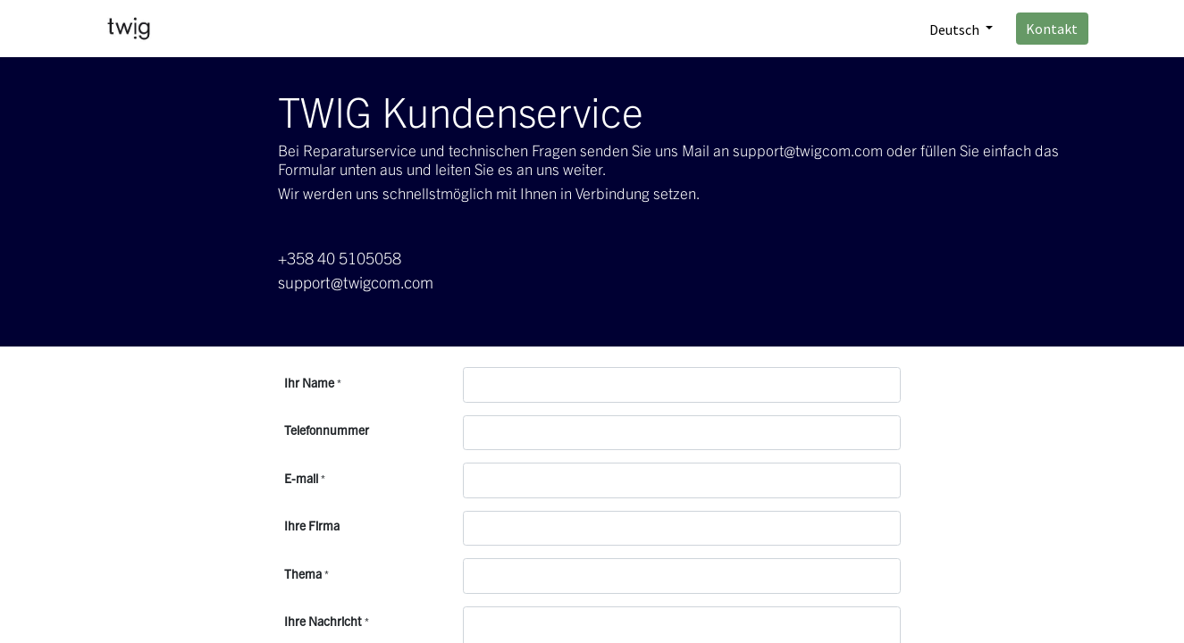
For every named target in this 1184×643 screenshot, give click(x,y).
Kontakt (1052, 29)
